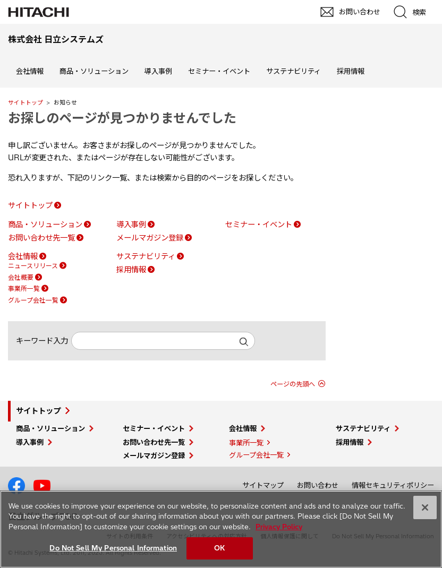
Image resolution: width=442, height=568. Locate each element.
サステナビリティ (293, 71)
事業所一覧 (24, 288)
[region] (221, 529)
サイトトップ (25, 102)
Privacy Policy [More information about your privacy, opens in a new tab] (279, 526)
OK (219, 548)
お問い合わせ (317, 485)
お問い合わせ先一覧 (41, 238)
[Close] (425, 507)
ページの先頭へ (292, 384)
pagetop (428, 457)
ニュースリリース (33, 266)
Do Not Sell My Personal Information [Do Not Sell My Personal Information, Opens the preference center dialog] (113, 548)
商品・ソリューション (94, 71)
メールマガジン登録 (149, 238)
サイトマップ (263, 485)
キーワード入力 (42, 341)
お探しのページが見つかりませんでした (122, 118)
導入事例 (158, 71)
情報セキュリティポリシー (393, 485)
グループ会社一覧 (33, 300)
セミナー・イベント (219, 71)
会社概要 (20, 277)
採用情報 (350, 71)
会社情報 (30, 71)
